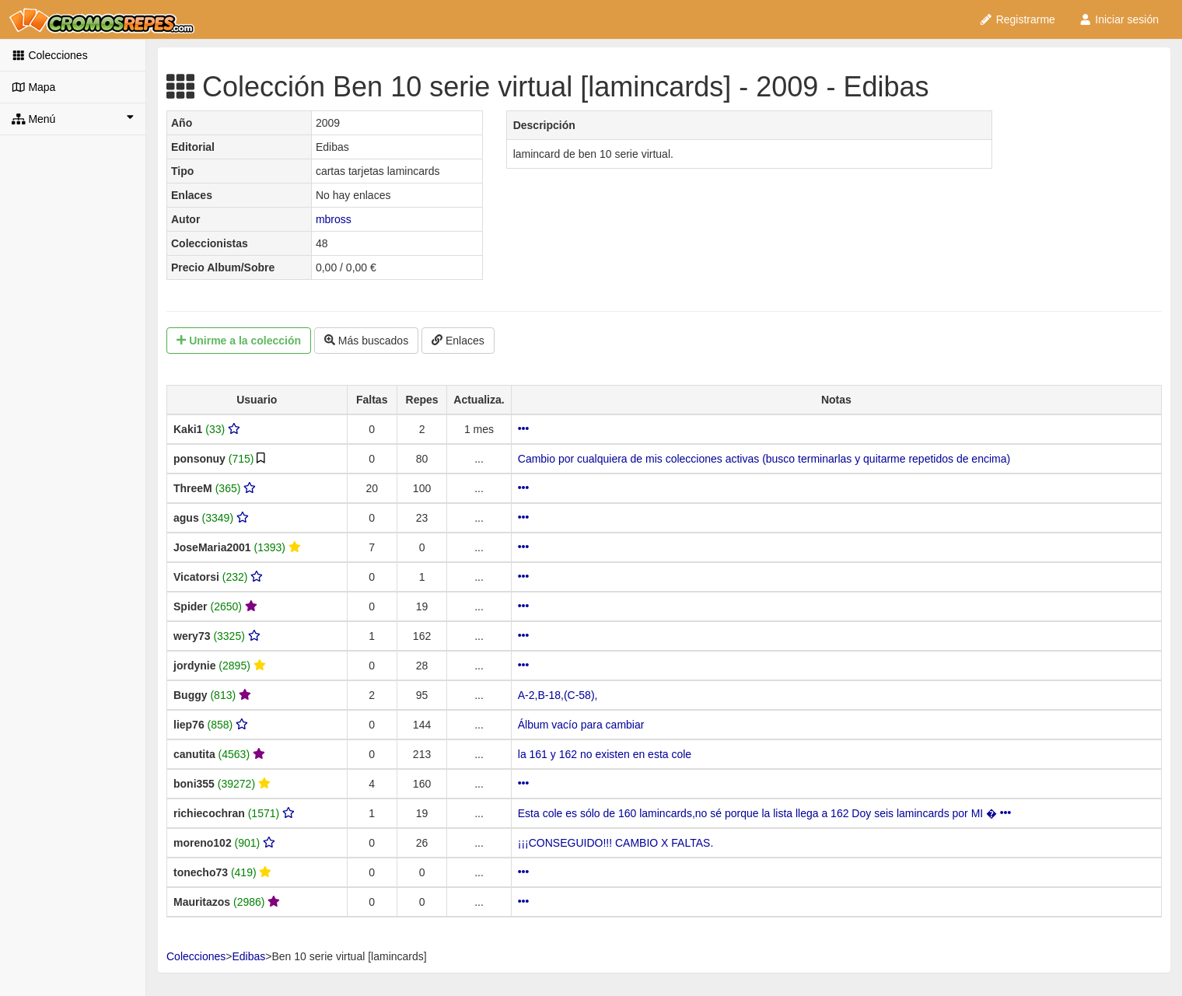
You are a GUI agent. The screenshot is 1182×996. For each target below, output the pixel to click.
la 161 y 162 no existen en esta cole (604, 754)
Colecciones (50, 55)
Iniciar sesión (1119, 19)
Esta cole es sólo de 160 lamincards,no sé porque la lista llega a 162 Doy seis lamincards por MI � (764, 813)
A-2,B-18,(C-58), (558, 695)
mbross (333, 219)
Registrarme (1017, 19)
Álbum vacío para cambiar (581, 724)
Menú (73, 118)
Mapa (33, 87)
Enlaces (458, 340)
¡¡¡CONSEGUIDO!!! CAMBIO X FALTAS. (616, 843)
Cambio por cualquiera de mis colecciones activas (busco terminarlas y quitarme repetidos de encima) (764, 459)
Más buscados (366, 340)
